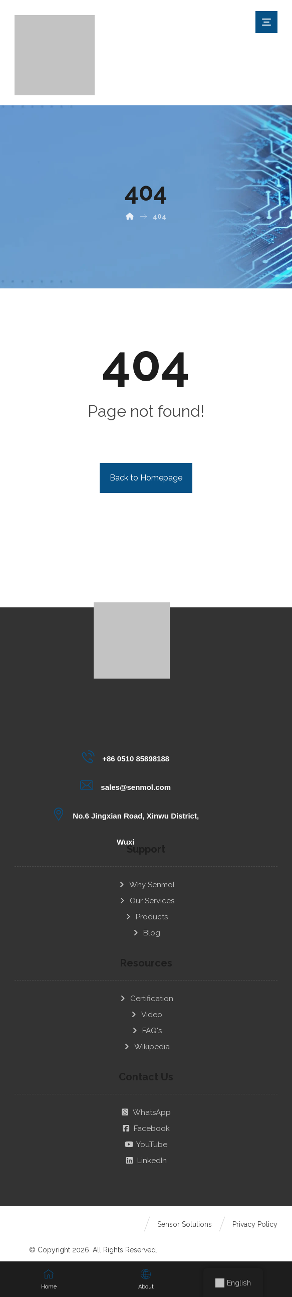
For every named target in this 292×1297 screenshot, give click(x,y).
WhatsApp (146, 1104)
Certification (146, 991)
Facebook (146, 1120)
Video (146, 1007)
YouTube (146, 1137)
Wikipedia (146, 1039)
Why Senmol (146, 877)
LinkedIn (146, 1153)
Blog (146, 925)
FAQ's (146, 1023)
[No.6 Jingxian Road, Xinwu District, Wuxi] (126, 814)
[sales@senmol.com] (126, 785)
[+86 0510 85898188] (126, 757)
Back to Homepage (146, 477)
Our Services (146, 893)
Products (146, 909)
